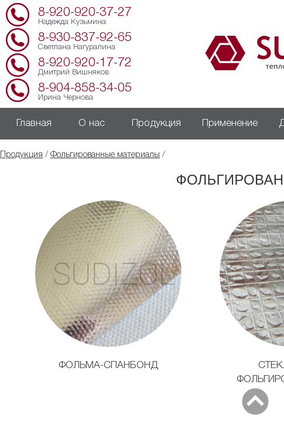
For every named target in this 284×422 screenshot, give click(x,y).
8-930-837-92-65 (85, 37)
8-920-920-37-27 (85, 12)
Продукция (156, 123)
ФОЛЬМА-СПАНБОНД (108, 365)
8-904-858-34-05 (85, 88)
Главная (34, 123)
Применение (230, 123)
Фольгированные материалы (105, 155)
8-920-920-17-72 (85, 63)
